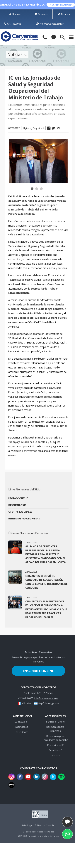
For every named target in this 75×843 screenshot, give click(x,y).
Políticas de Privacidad (45, 825)
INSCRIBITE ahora (61, 4)
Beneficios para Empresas (24, 518)
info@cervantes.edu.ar (49, 23)
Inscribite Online (38, 671)
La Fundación (21, 732)
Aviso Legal (27, 825)
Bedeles (64, 14)
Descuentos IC (17, 505)
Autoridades (21, 726)
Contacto (55, 755)
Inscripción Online (55, 721)
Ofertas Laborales (20, 511)
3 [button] (42, 189)
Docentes (41, 14)
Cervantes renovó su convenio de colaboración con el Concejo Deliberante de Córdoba (46, 581)
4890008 (12, 23)
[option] (38, 161)
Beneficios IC (55, 750)
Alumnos (15, 14)
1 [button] (32, 189)
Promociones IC (18, 498)
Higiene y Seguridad (33, 128)
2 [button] (37, 189)
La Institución (21, 721)
